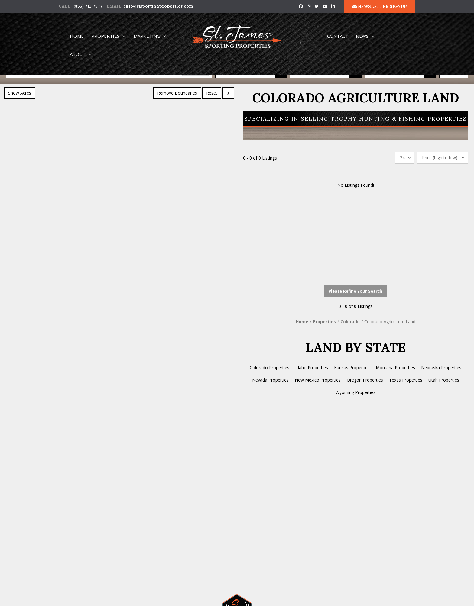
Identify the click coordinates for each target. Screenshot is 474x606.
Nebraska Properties (441, 367)
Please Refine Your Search (355, 291)
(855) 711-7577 (87, 6)
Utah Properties (443, 380)
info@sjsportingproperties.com (158, 6)
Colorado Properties (269, 367)
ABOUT (84, 54)
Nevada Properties (270, 380)
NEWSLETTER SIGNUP (379, 6)
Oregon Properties (365, 380)
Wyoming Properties (355, 392)
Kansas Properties (352, 367)
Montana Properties (395, 367)
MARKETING (153, 36)
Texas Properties (405, 380)
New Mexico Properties (318, 380)
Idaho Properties (311, 367)
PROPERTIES (111, 36)
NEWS (368, 36)
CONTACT (337, 36)
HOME (77, 36)
